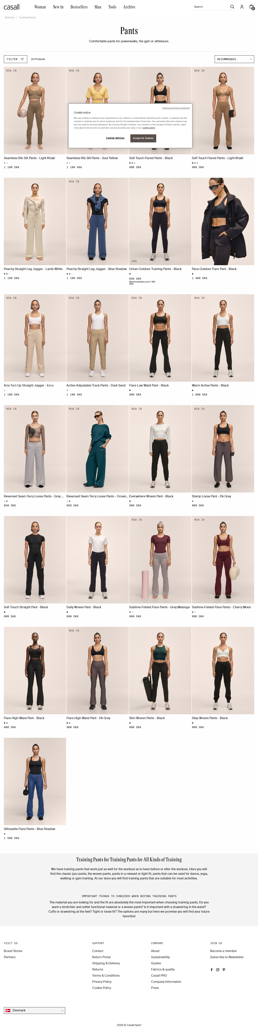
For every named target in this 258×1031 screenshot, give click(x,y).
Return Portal (101, 957)
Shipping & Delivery (106, 963)
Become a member (223, 951)
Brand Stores (13, 951)
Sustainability (160, 957)
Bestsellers (79, 7)
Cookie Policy (101, 988)
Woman (40, 7)
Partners (10, 957)
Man (97, 7)
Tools (112, 7)
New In (58, 7)
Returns (97, 969)
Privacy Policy (101, 982)
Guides (156, 963)
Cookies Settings (115, 138)
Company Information (166, 982)
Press (155, 988)
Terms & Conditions (106, 976)
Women (10, 17)
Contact (97, 951)
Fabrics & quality (162, 969)
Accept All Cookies (143, 138)
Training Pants (27, 17)
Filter (15, 59)
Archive (129, 7)
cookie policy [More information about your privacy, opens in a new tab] (148, 127)
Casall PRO (159, 976)
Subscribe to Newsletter (227, 957)
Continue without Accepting (176, 108)
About (155, 951)
